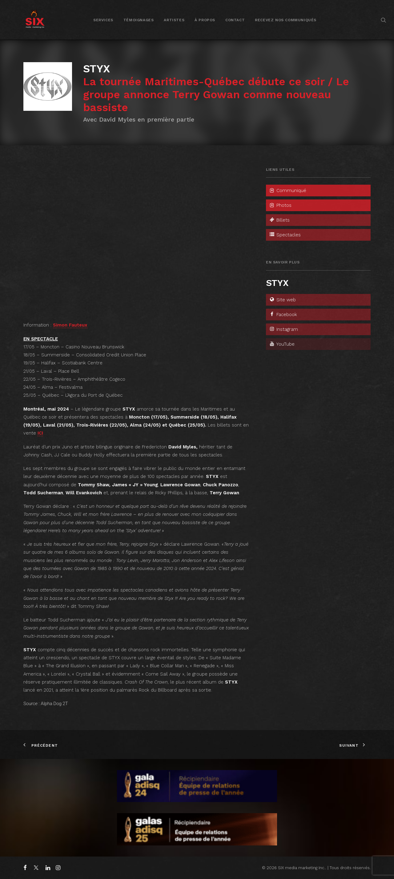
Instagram (283, 329)
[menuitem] (103, 20)
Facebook (283, 314)
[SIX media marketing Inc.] (34, 19)
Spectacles (285, 235)
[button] (383, 20)
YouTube (282, 344)
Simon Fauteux (70, 325)
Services (103, 20)
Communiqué (287, 190)
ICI (40, 433)
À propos (205, 20)
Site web (282, 300)
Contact (235, 20)
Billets (279, 220)
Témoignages (138, 20)
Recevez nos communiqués (285, 20)
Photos (280, 205)
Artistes (174, 20)
